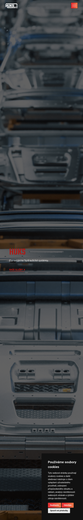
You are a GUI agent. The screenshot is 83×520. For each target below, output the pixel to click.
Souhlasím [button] (54, 505)
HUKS (17, 252)
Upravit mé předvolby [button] (59, 511)
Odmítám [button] (68, 505)
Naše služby (17, 270)
